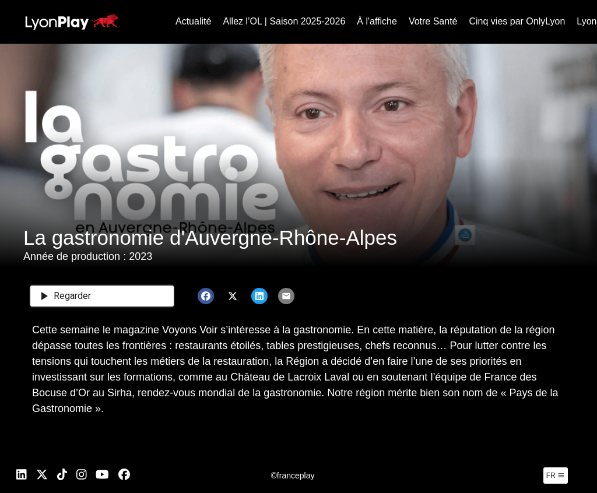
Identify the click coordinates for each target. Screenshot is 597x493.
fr (555, 475)
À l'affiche (377, 21)
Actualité (193, 21)
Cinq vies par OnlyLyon (517, 21)
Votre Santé (433, 21)
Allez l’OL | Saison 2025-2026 (284, 21)
